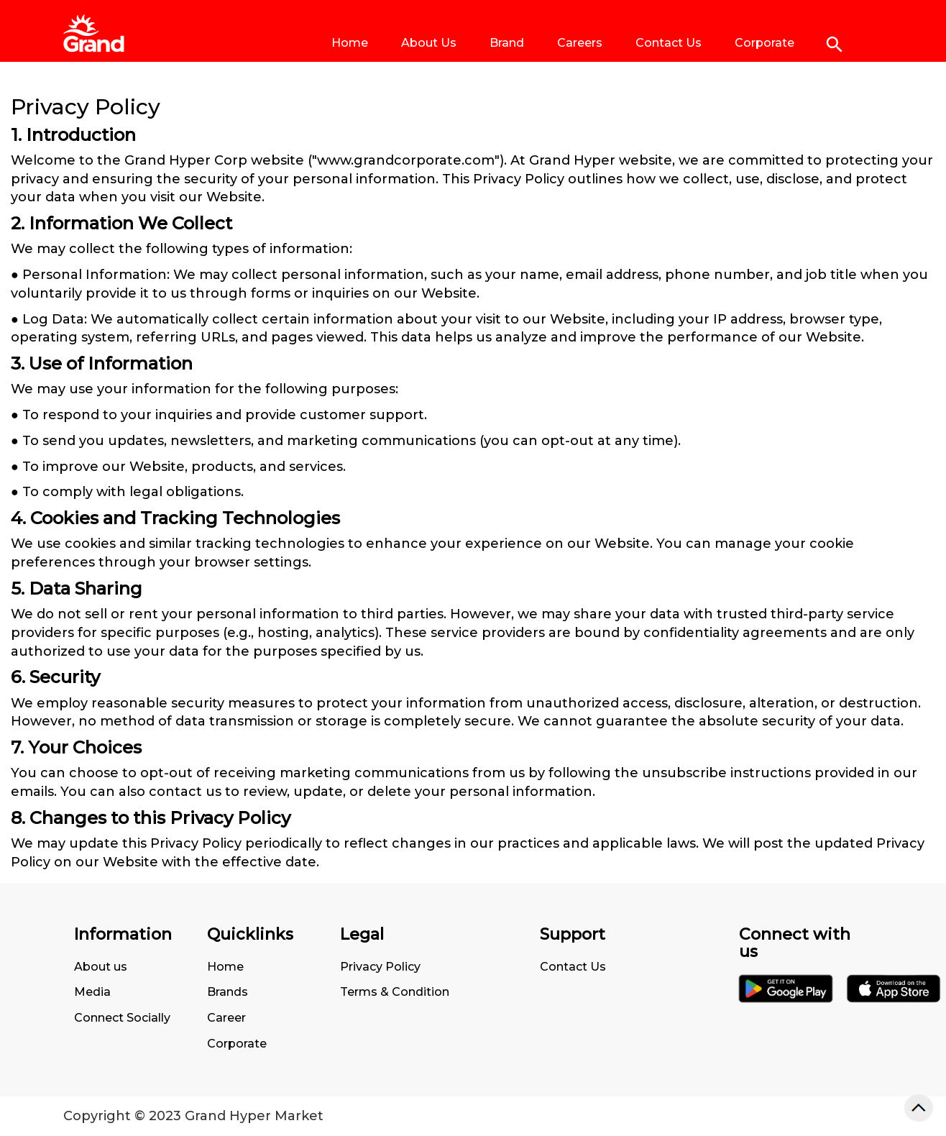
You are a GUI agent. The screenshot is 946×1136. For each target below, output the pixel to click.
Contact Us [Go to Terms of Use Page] (573, 967)
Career (226, 1018)
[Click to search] (834, 44)
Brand (507, 43)
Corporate (764, 43)
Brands (227, 992)
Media (92, 992)
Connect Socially (122, 1018)
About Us (428, 43)
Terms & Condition (394, 992)
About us (100, 967)
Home (349, 43)
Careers (579, 43)
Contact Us (668, 43)
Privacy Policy (380, 967)
